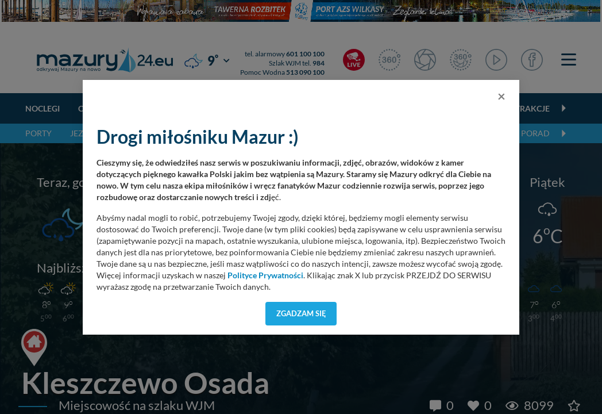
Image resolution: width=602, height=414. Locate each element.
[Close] (501, 96)
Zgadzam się (301, 313)
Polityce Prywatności (265, 275)
